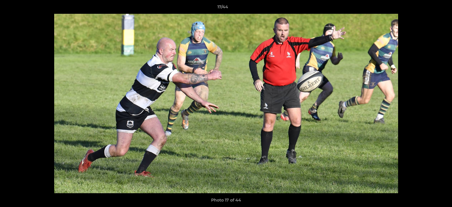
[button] (427, 8)
